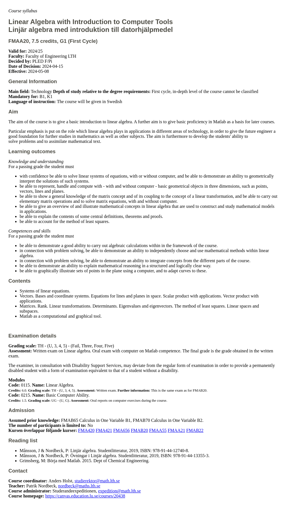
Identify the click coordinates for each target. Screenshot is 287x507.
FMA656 (121, 430)
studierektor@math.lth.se (97, 480)
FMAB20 (139, 430)
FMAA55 (157, 430)
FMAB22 (194, 430)
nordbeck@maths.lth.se (79, 485)
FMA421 (104, 430)
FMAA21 (176, 430)
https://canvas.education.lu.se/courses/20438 (85, 496)
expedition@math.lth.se (119, 491)
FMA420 (86, 430)
